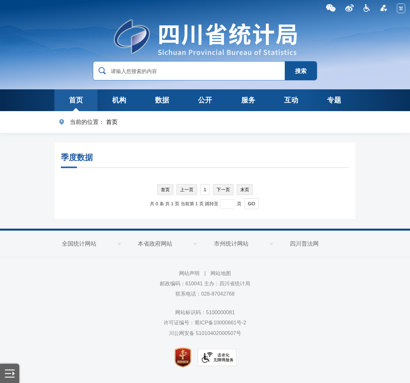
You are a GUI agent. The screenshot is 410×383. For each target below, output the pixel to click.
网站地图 (220, 273)
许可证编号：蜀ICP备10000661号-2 (205, 322)
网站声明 (189, 273)
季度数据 (77, 157)
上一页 (186, 189)
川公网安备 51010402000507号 (205, 333)
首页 (112, 122)
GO (251, 203)
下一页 (223, 189)
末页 (244, 189)
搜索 (301, 71)
